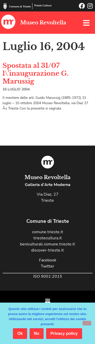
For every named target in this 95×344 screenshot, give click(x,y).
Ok (20, 333)
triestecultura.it (47, 238)
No (36, 333)
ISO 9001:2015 (47, 276)
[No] (87, 323)
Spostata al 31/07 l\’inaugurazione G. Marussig (36, 73)
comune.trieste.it (47, 232)
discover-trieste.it (47, 250)
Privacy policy (64, 333)
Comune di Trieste (20, 6)
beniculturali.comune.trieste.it (47, 244)
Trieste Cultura (42, 5)
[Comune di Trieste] (5, 6)
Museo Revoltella (43, 23)
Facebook (47, 260)
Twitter (47, 266)
